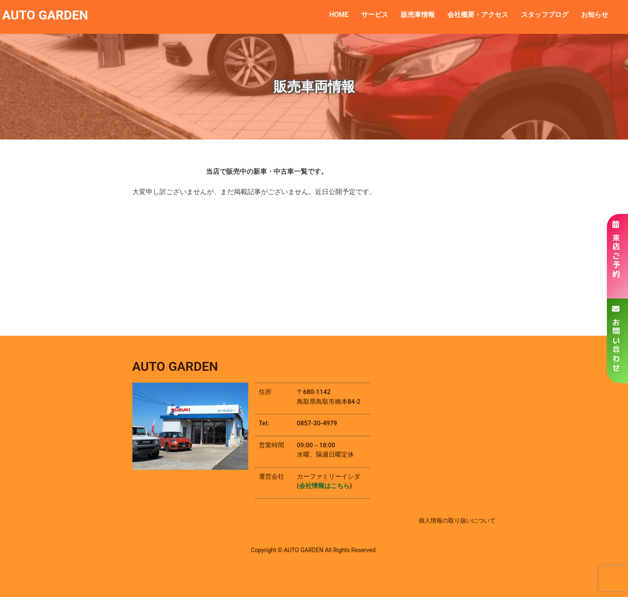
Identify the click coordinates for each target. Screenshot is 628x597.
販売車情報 (418, 15)
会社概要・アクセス (477, 15)
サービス (374, 15)
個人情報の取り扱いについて (457, 520)
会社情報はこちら (324, 486)
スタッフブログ (544, 15)
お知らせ (594, 15)
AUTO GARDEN (45, 15)
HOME (338, 15)
